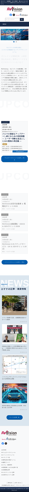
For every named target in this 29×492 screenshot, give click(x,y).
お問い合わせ (17, 482)
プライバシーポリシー (21, 485)
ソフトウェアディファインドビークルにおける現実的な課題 (14, 377)
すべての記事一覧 (14, 417)
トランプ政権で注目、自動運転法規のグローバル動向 (14, 318)
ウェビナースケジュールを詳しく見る (14, 158)
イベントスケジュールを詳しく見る (14, 262)
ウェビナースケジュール (9, 452)
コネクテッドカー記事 (8, 472)
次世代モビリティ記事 (8, 474)
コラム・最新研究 (7, 464)
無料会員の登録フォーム (9, 459)
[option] (14, 34)
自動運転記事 (6, 469)
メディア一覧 (6, 457)
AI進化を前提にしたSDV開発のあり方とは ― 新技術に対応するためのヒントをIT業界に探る (14, 348)
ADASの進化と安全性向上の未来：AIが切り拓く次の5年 (14, 406)
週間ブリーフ (6, 462)
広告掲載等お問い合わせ (8, 485)
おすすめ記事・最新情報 (13, 289)
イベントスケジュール (8, 455)
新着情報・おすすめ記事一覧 (10, 467)
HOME (4, 450)
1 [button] (14, 41)
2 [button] (16, 41)
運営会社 (10, 482)
